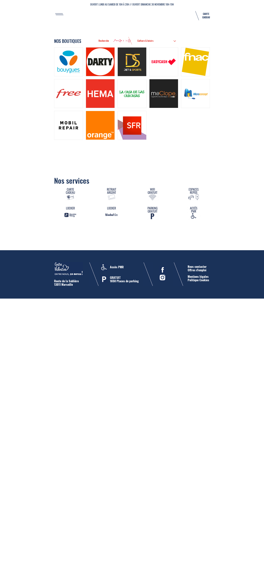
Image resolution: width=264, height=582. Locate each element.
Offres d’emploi (197, 270)
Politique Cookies (198, 280)
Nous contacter (197, 266)
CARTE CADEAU (206, 15)
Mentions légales (198, 276)
